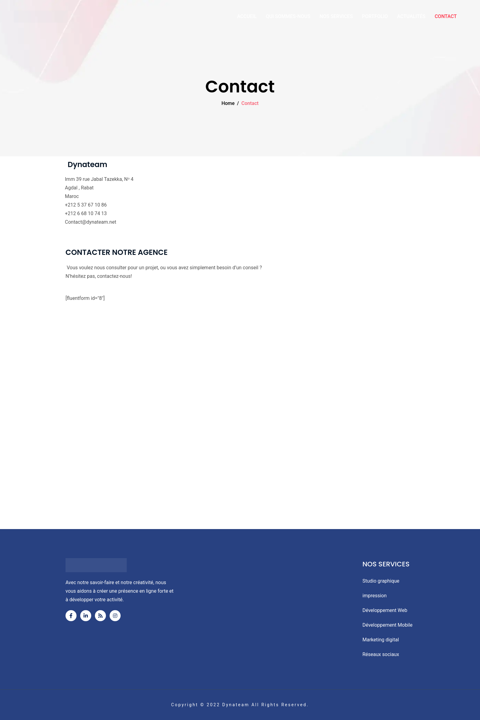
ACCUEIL (247, 16)
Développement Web (384, 610)
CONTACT (446, 16)
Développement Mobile (387, 625)
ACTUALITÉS (411, 16)
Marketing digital (380, 640)
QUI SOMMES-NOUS (288, 16)
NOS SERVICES (336, 16)
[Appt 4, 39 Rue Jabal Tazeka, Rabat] (240, 434)
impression (374, 596)
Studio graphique (380, 581)
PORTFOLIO (375, 16)
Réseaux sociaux (380, 654)
